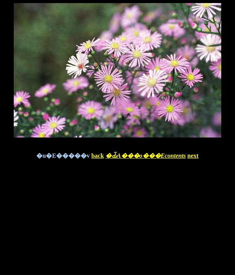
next (192, 155)
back (97, 155)
